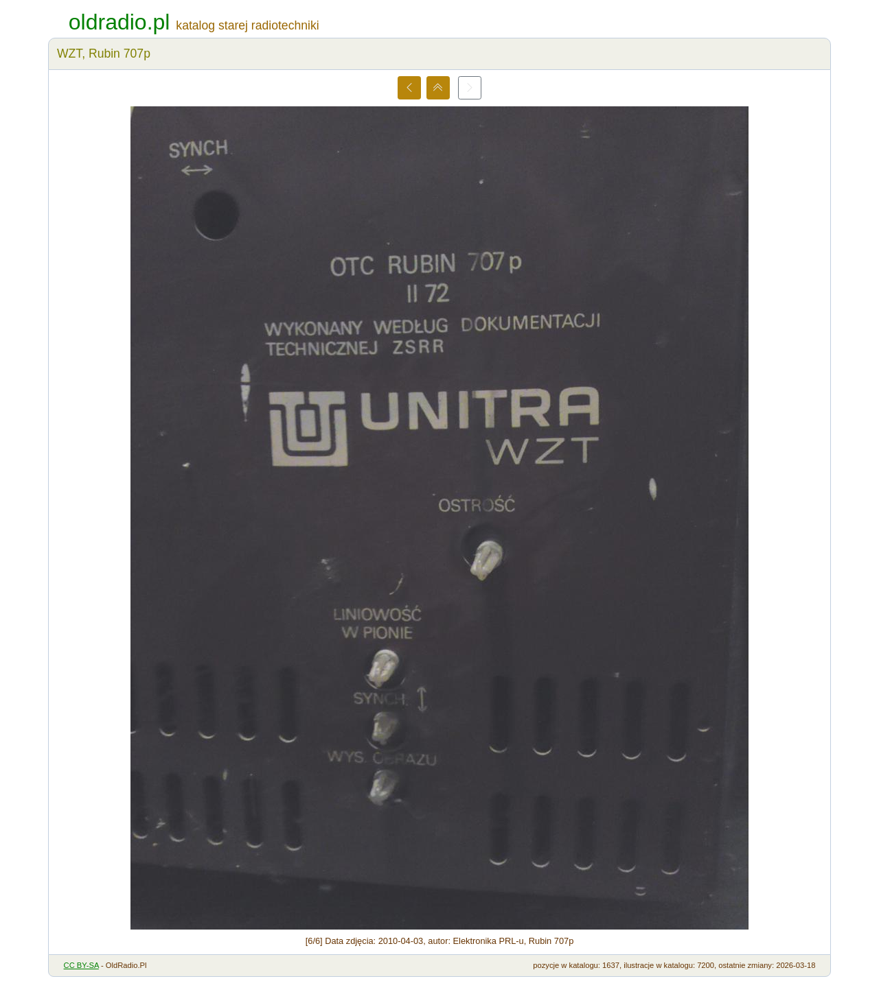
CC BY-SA (81, 965)
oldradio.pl (119, 22)
